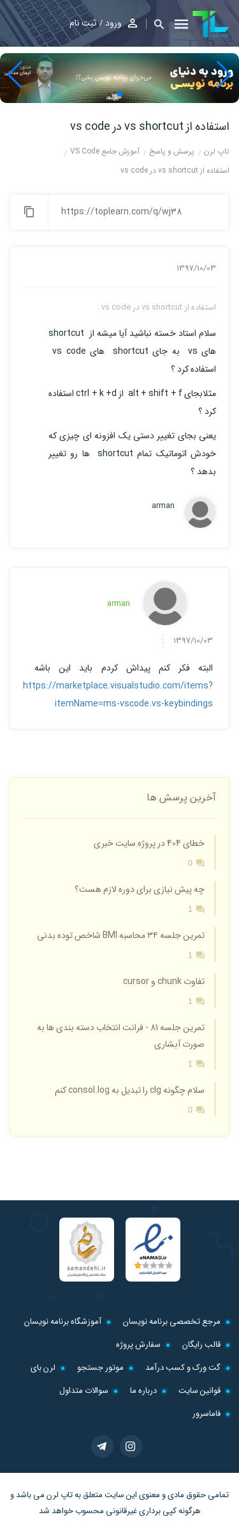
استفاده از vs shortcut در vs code (149, 127)
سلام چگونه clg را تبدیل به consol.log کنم (130, 1090)
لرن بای (43, 1367)
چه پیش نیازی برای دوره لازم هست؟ (140, 889)
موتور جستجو (100, 1367)
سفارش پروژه (138, 1344)
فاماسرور (206, 1413)
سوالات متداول (83, 1390)
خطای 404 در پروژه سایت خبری (149, 843)
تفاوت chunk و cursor (164, 981)
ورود (113, 23)
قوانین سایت (199, 1390)
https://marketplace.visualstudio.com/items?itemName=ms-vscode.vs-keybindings (118, 695)
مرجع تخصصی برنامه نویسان (172, 1321)
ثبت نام (82, 23)
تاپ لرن (60, 1495)
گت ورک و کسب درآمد (183, 1367)
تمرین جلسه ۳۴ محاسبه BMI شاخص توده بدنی (121, 935)
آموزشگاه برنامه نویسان (62, 1321)
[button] (155, 24)
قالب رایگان (201, 1344)
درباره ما (143, 1390)
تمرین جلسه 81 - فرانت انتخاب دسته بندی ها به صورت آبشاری (121, 1036)
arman (163, 506)
